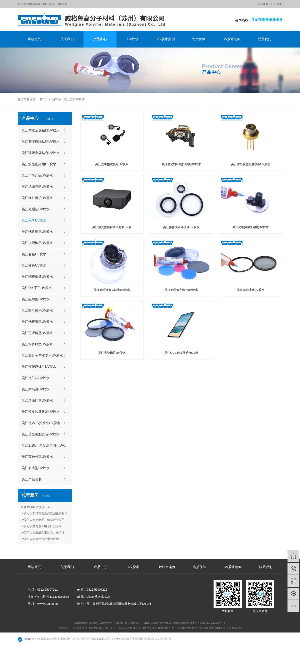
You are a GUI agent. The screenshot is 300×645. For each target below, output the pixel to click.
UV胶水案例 (166, 39)
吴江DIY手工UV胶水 (37, 288)
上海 (78, 627)
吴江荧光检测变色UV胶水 (41, 434)
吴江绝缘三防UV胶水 (37, 186)
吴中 (112, 627)
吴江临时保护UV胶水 (37, 198)
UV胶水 (133, 39)
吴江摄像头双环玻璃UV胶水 (181, 227)
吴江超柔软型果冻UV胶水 (41, 411)
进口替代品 (145, 627)
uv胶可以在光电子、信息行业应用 (43, 519)
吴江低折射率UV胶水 (37, 321)
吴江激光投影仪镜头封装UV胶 (111, 227)
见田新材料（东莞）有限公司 (74, 638)
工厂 (135, 627)
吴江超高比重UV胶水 (37, 400)
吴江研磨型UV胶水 (36, 468)
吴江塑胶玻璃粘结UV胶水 (41, 141)
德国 (217, 627)
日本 (228, 627)
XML (279, 4)
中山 (177, 627)
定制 (240, 627)
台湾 (234, 627)
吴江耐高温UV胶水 (36, 389)
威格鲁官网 (128, 638)
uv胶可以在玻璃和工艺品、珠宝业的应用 (45, 532)
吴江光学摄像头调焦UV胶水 (250, 227)
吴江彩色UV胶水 (34, 254)
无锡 (188, 627)
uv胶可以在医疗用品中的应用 (40, 539)
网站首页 (34, 39)
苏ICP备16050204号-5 (212, 622)
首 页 (43, 99)
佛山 (183, 627)
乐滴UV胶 (52, 638)
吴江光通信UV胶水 (36, 209)
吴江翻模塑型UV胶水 (37, 276)
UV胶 (147, 638)
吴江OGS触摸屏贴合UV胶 (181, 352)
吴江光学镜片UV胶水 (111, 352)
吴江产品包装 (32, 479)
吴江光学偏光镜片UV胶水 (181, 290)
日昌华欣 (116, 638)
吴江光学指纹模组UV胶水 (111, 164)
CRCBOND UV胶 (101, 638)
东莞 (154, 627)
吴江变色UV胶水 (34, 265)
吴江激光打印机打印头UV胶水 (181, 164)
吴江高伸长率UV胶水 (37, 456)
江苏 (73, 627)
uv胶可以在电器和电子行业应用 (41, 526)
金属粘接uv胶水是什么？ (37, 507)
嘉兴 (205, 627)
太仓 (95, 627)
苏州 (84, 627)
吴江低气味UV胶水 (36, 378)
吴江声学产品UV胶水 (37, 175)
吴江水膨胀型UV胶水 (37, 344)
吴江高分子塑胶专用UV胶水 (42, 355)
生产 (130, 627)
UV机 (154, 638)
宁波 (200, 627)
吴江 (107, 627)
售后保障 (198, 39)
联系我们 (264, 39)
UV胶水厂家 (164, 638)
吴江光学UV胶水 (74, 99)
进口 (124, 627)
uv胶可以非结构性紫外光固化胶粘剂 (44, 513)
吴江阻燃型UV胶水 (36, 299)
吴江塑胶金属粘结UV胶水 (41, 130)
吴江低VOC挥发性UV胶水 (41, 423)
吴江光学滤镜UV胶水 (250, 290)
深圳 (166, 627)
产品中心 (100, 39)
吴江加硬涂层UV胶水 (37, 243)
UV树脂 (139, 638)
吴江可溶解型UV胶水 (37, 333)
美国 (222, 627)
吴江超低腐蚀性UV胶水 (39, 366)
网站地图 (263, 4)
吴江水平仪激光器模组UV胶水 (250, 164)
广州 (171, 627)
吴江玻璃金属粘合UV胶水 (41, 153)
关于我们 (67, 39)
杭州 (194, 627)
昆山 (101, 627)
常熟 (90, 627)
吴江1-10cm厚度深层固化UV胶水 (46, 445)
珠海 (160, 627)
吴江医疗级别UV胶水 (37, 310)
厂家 (118, 627)
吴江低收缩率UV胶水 (37, 231)
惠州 (211, 627)
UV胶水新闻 (232, 39)
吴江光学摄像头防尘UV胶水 (112, 290)
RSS (272, 4)
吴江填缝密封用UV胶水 (39, 164)
